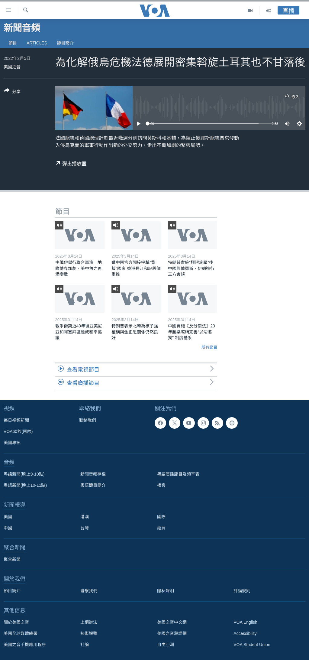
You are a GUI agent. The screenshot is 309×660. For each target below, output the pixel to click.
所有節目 (209, 347)
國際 (161, 516)
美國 (8, 516)
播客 (161, 485)
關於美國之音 (16, 622)
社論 (84, 644)
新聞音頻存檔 (93, 474)
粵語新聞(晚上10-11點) (25, 485)
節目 (12, 43)
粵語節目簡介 (93, 485)
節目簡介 (65, 43)
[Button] (12, 92)
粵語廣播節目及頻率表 (178, 474)
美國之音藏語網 (172, 633)
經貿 (161, 527)
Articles (37, 43)
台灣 (84, 527)
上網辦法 (88, 622)
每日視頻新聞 (16, 420)
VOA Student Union (251, 644)
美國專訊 (12, 442)
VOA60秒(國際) (18, 431)
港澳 (84, 516)
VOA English (245, 622)
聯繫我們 (88, 590)
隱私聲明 (165, 590)
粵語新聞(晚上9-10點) (24, 474)
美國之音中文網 (172, 622)
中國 (8, 527)
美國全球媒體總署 (20, 633)
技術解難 (88, 633)
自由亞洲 (165, 644)
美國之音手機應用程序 (25, 644)
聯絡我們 (87, 420)
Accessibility (244, 633)
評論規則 (241, 590)
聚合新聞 (12, 559)
